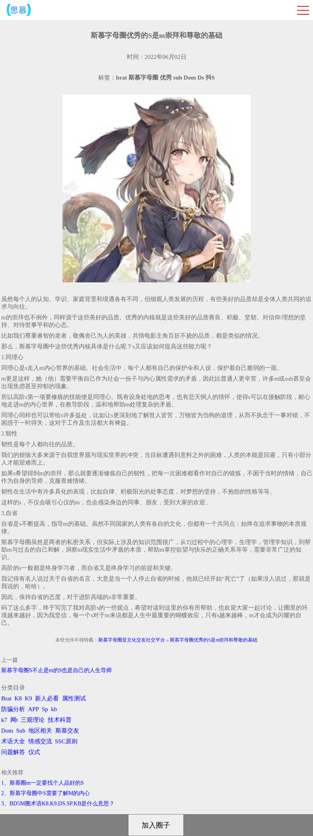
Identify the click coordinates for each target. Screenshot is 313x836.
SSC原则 (66, 741)
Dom (7, 730)
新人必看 (47, 698)
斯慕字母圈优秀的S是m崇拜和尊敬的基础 (213, 640)
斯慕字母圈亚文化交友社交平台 (131, 640)
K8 (17, 698)
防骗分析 (13, 709)
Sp (45, 709)
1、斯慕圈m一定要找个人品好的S (42, 783)
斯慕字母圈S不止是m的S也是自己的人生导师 (56, 670)
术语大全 (13, 741)
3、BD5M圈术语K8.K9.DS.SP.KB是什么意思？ (58, 804)
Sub (20, 730)
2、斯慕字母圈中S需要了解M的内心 (45, 793)
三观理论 (33, 720)
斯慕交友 (67, 730)
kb (54, 709)
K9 (28, 698)
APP (33, 709)
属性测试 (74, 698)
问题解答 (13, 752)
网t (14, 720)
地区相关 (40, 730)
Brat (6, 698)
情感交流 (40, 741)
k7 (4, 720)
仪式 (34, 752)
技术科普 (60, 720)
